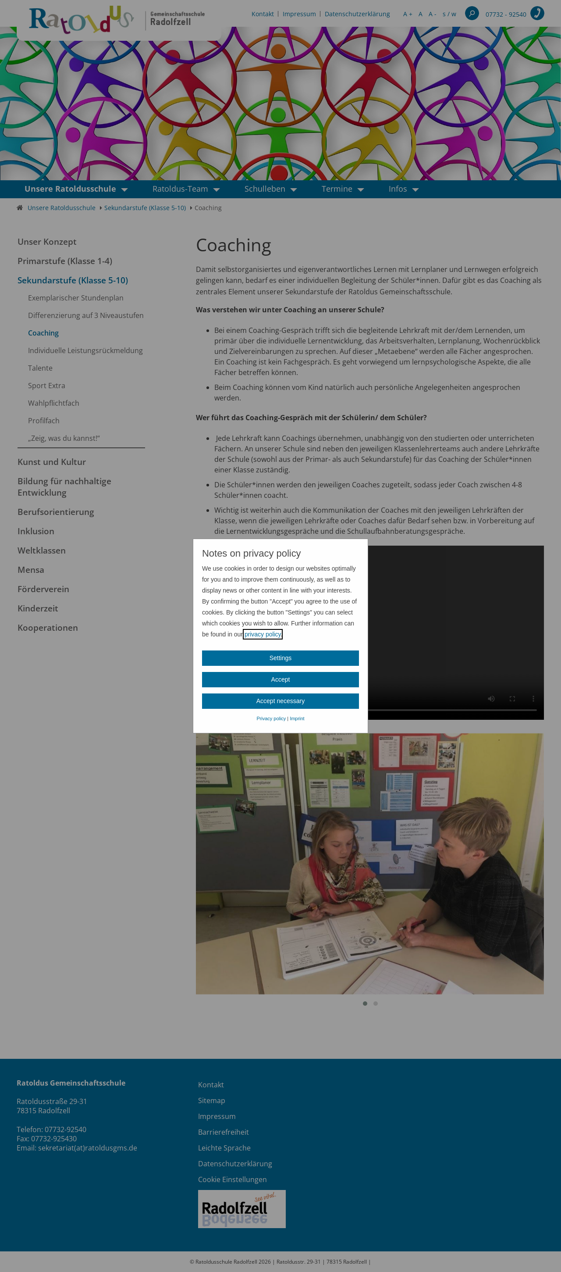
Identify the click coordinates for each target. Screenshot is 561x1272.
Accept (280, 679)
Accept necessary (280, 700)
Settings (281, 657)
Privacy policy (271, 718)
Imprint (297, 718)
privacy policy (263, 634)
